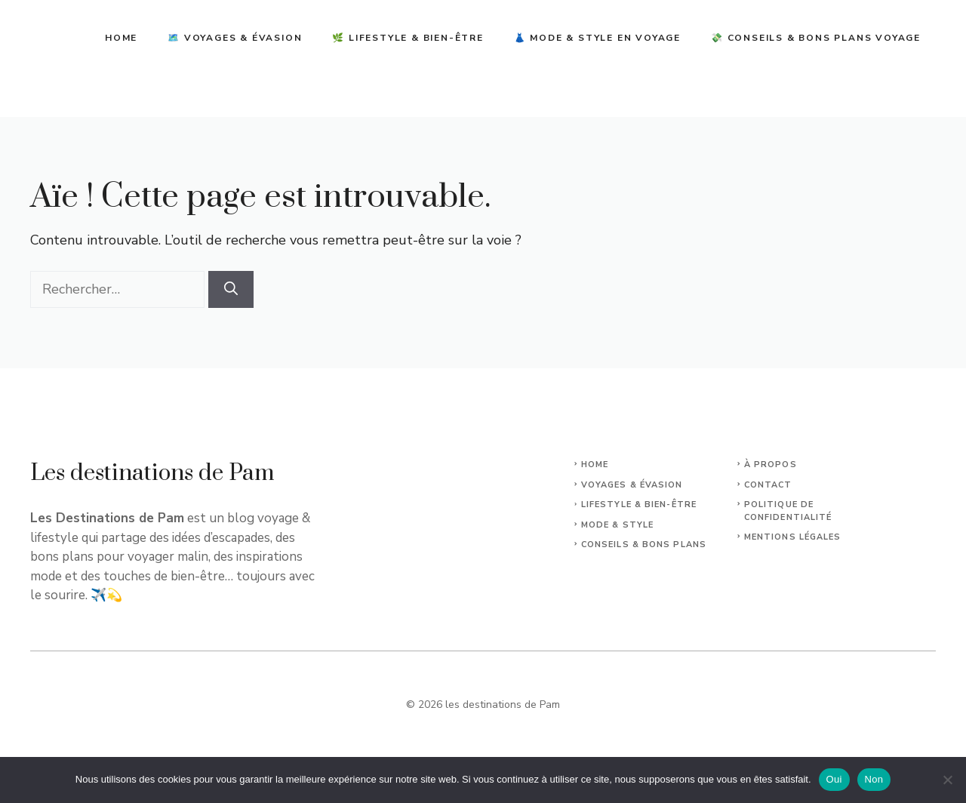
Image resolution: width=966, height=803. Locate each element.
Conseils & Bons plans (643, 544)
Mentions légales (792, 537)
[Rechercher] (231, 289)
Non (874, 779)
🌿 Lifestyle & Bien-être (407, 38)
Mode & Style (617, 525)
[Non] (947, 779)
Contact (768, 485)
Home (121, 38)
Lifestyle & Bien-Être (639, 504)
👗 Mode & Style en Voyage (597, 38)
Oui (834, 779)
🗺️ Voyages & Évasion (235, 38)
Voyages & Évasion (632, 485)
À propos (770, 464)
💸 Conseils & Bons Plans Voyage (816, 38)
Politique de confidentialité (788, 511)
